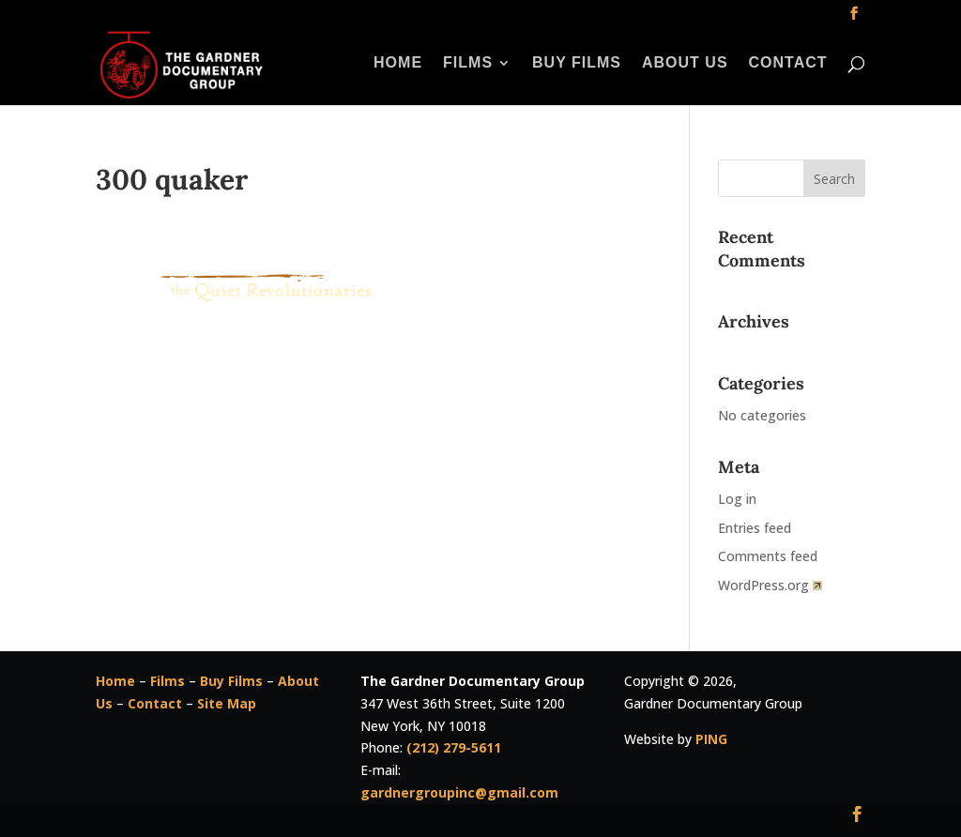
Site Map (226, 703)
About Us (685, 63)
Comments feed (767, 556)
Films (468, 63)
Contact (788, 63)
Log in (737, 499)
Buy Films (576, 63)
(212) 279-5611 (453, 747)
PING (711, 739)
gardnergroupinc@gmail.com (459, 792)
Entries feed (754, 528)
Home (398, 63)
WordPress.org (770, 585)
